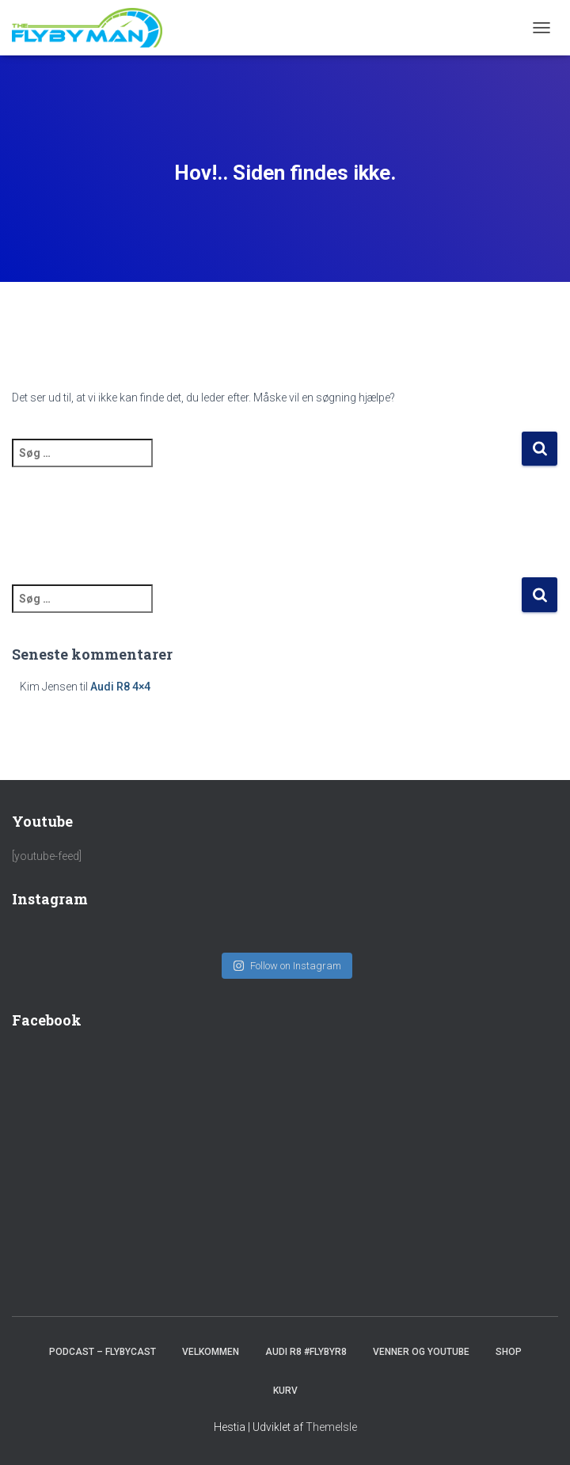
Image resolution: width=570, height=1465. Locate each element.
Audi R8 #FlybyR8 (306, 1351)
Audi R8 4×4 (120, 686)
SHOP (509, 1351)
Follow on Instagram (287, 966)
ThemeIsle (331, 1427)
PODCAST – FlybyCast (102, 1351)
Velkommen (210, 1351)
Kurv (285, 1390)
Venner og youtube (421, 1351)
